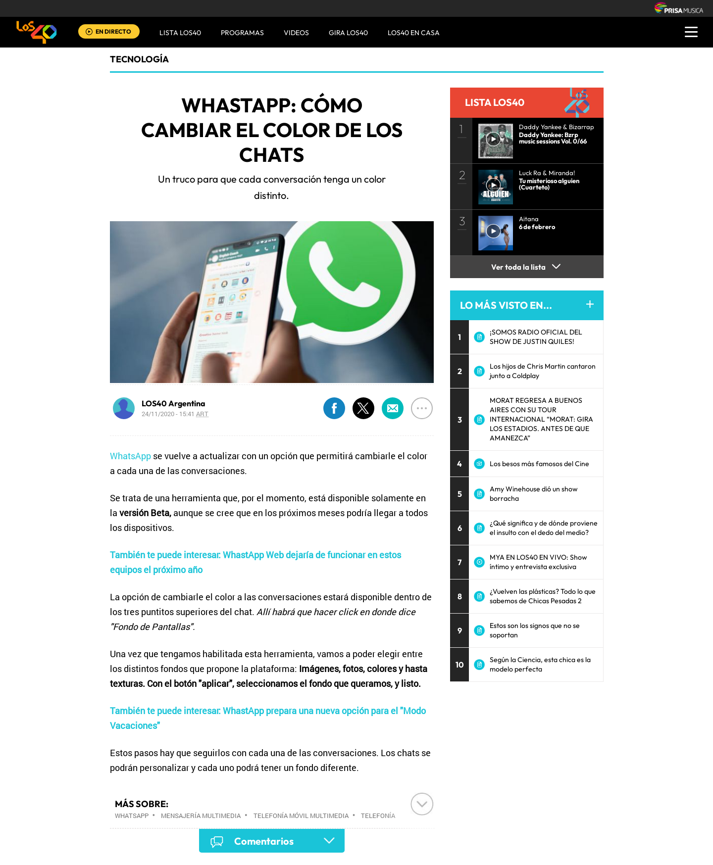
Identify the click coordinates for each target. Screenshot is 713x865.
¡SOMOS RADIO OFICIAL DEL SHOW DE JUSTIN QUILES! (536, 337)
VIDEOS (296, 32)
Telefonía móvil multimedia (301, 815)
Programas (242, 32)
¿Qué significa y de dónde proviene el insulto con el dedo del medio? (544, 528)
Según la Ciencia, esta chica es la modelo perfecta (540, 664)
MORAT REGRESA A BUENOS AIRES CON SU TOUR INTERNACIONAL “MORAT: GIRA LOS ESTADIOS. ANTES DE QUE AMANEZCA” (541, 419)
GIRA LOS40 (348, 32)
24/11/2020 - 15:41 (175, 413)
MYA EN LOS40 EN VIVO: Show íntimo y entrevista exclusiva (538, 562)
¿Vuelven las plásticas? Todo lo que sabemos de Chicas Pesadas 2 (543, 596)
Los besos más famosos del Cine (539, 463)
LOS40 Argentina (173, 403)
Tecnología (139, 59)
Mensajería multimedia (201, 815)
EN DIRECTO (113, 31)
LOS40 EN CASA (414, 32)
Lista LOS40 (180, 32)
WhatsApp (130, 456)
